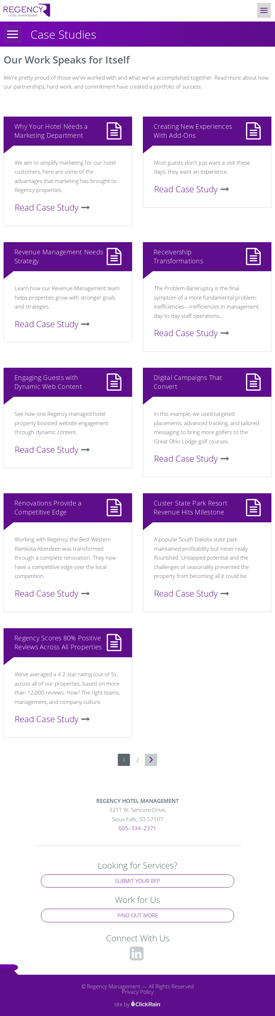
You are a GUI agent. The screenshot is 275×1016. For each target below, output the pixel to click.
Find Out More (137, 915)
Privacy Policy (138, 991)
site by (137, 1004)
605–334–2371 (137, 828)
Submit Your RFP (137, 880)
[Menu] (12, 34)
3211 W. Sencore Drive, (137, 815)
